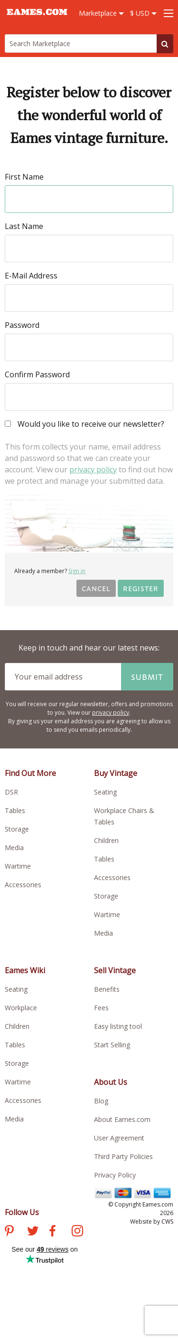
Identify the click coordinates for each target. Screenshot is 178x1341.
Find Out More (30, 773)
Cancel (96, 588)
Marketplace (101, 13)
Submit (147, 676)
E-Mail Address (31, 275)
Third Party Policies (123, 1156)
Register (141, 588)
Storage (17, 828)
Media (14, 847)
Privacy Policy (115, 1174)
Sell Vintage (115, 970)
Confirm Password (37, 374)
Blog (101, 1100)
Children (106, 840)
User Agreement (119, 1137)
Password (22, 325)
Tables (15, 810)
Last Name (24, 226)
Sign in (76, 571)
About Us (110, 1082)
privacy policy (93, 469)
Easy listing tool (118, 1026)
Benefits (107, 989)
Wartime (18, 866)
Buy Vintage (115, 773)
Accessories (23, 884)
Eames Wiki (25, 970)
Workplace (21, 1007)
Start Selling (112, 1044)
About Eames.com (122, 1119)
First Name (24, 177)
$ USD (143, 13)
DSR (11, 791)
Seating (105, 791)
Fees (101, 1007)
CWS (167, 1221)
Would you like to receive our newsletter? (84, 424)
